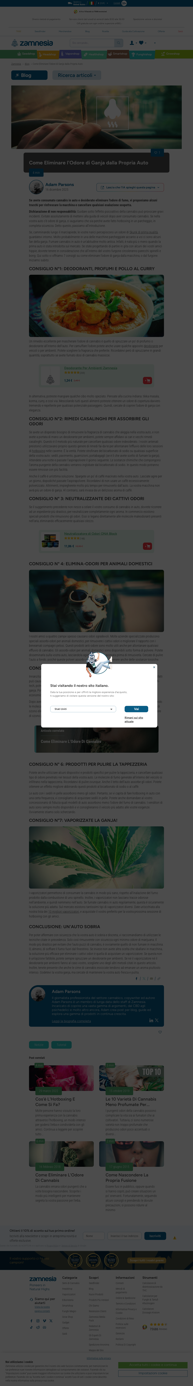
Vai (136, 709)
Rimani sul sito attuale (134, 717)
